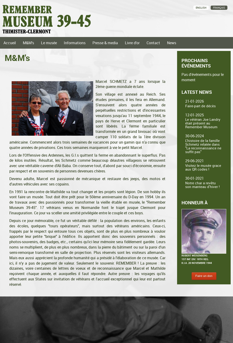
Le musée (49, 42)
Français (219, 7)
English (201, 7)
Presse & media (105, 42)
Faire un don (203, 276)
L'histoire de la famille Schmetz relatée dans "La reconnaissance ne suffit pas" (203, 146)
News (171, 42)
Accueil (9, 42)
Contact (153, 42)
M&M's (28, 42)
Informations (75, 42)
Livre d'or (132, 42)
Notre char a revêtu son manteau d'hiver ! (202, 184)
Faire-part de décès (200, 106)
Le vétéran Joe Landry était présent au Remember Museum (202, 123)
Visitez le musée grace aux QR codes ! (203, 167)
